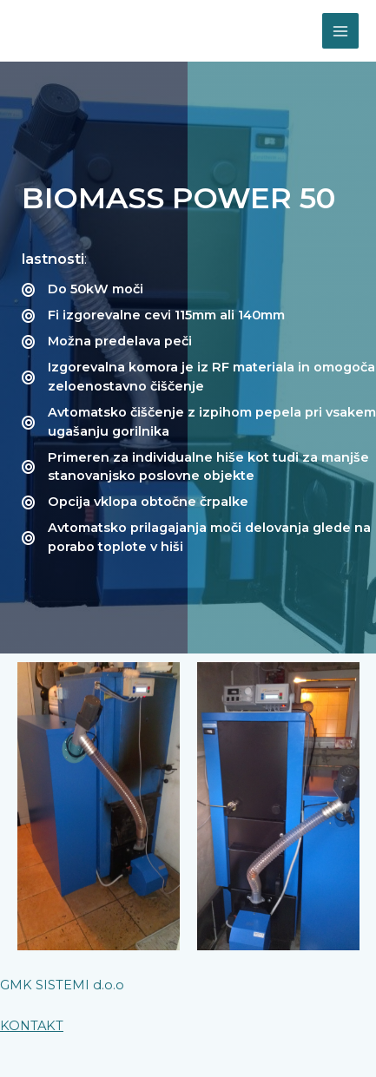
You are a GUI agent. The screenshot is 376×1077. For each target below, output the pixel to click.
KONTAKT (31, 1026)
